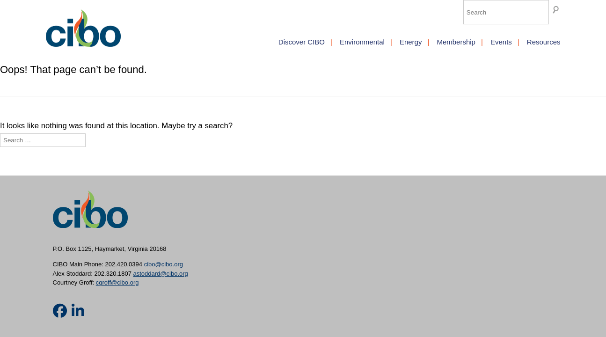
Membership (456, 42)
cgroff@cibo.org (117, 282)
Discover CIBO (301, 42)
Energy (411, 42)
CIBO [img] (83, 28)
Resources (544, 42)
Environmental (362, 42)
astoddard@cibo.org (160, 273)
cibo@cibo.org (163, 264)
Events (501, 42)
